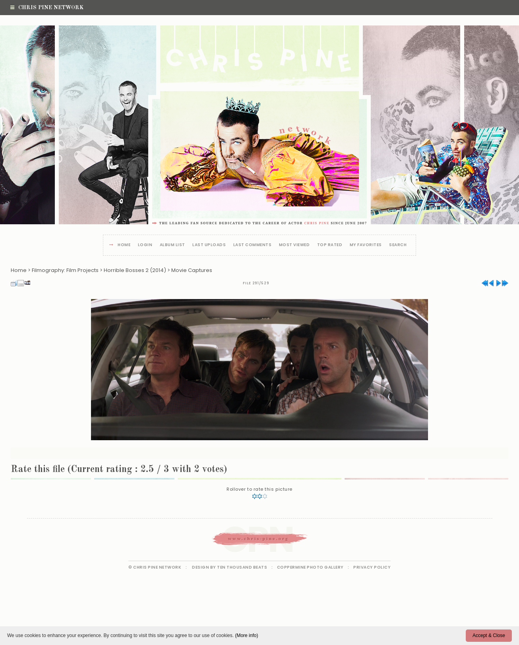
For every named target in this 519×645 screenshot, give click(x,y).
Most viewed (294, 245)
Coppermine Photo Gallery (310, 567)
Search (398, 245)
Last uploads (209, 245)
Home (124, 245)
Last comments (252, 245)
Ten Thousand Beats (242, 567)
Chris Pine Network (46, 7)
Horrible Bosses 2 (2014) (135, 270)
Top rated (330, 245)
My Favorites (366, 245)
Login (145, 245)
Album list (172, 245)
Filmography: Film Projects (65, 270)
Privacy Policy (372, 567)
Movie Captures (191, 270)
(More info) (246, 635)
